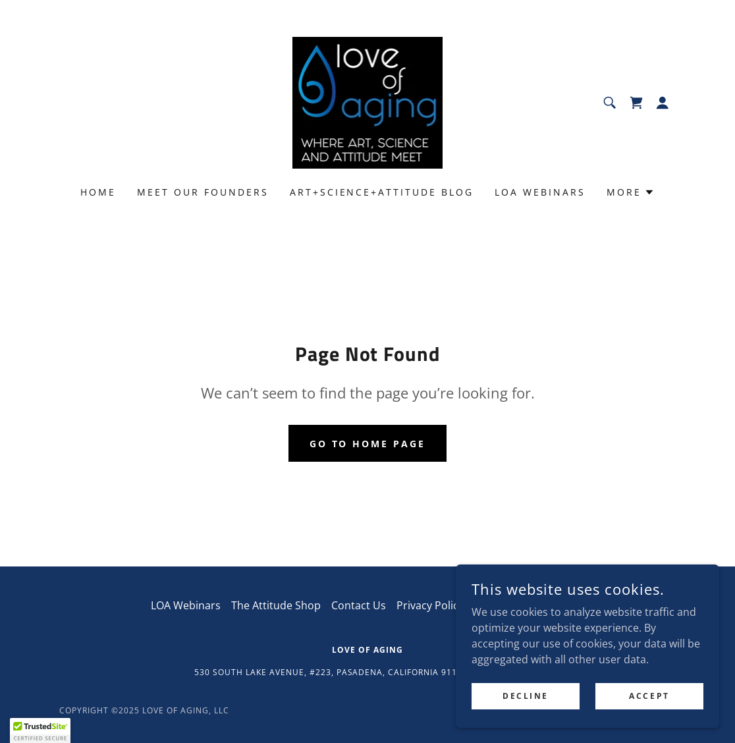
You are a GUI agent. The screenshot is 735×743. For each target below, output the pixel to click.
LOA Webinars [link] (540, 192)
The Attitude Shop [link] (276, 605)
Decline (526, 696)
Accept (649, 696)
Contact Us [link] (358, 605)
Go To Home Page (368, 443)
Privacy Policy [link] (430, 605)
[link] (367, 101)
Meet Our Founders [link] (203, 192)
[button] (662, 103)
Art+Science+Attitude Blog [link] (382, 192)
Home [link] (98, 192)
